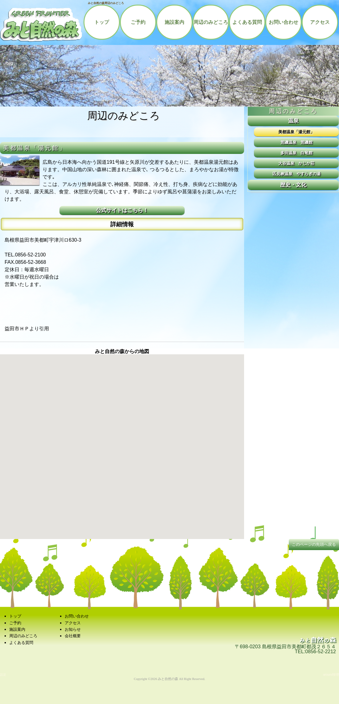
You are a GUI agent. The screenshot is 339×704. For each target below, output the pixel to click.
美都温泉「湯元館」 (296, 132)
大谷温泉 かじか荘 (296, 163)
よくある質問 (247, 22)
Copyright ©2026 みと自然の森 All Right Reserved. (169, 679)
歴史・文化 (293, 185)
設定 (3, 674)
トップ (101, 22)
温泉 (293, 121)
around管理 (331, 674)
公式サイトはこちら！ (122, 210)
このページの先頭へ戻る (314, 544)
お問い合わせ (283, 22)
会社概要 (73, 636)
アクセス (320, 22)
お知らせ (73, 629)
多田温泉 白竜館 (296, 153)
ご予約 (138, 22)
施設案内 (174, 22)
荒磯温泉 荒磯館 (296, 142)
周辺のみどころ (211, 22)
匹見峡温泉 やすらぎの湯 (296, 173)
